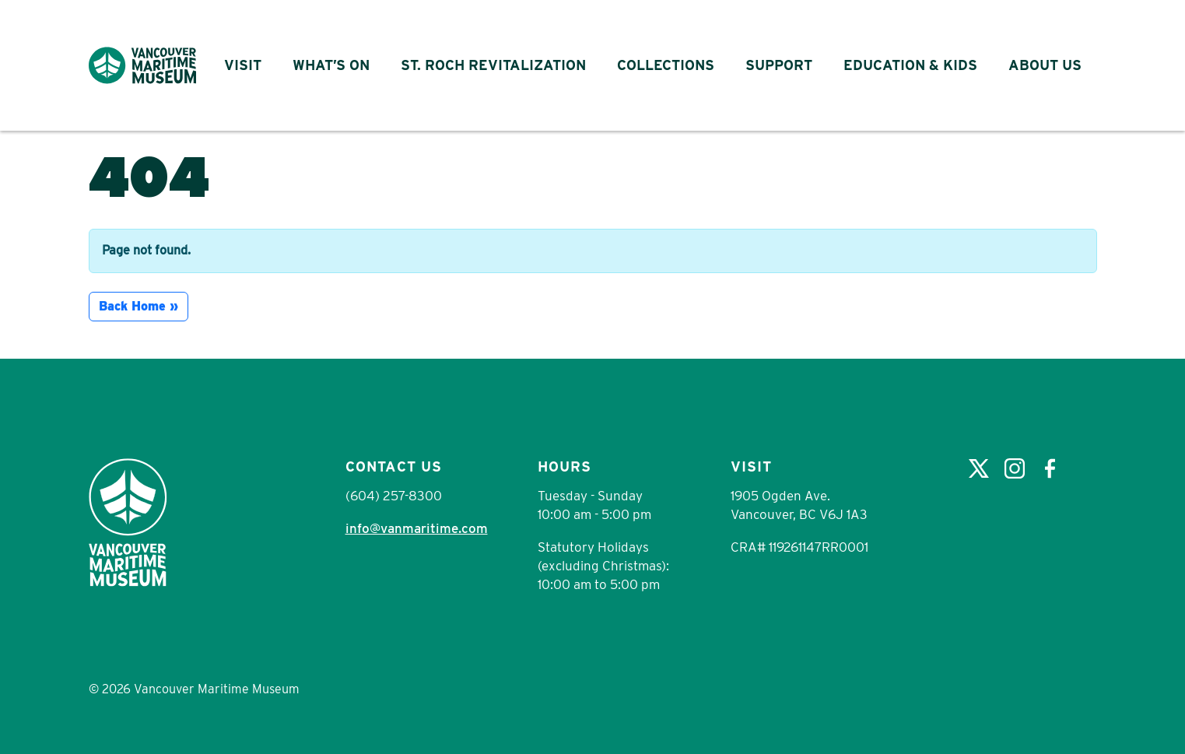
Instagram (1014, 468)
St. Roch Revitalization (493, 65)
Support (778, 65)
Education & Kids (910, 65)
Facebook (1050, 468)
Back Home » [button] (138, 306)
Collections (665, 65)
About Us (1045, 65)
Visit (242, 65)
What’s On (331, 65)
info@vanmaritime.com (416, 528)
